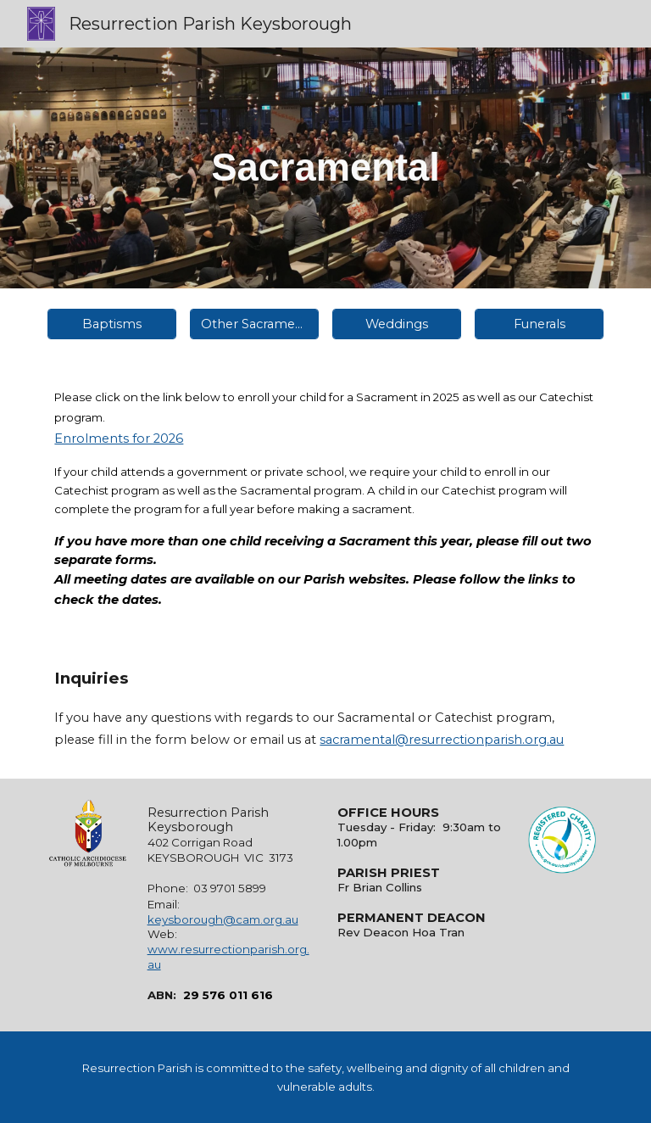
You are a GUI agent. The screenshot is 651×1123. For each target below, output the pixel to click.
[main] (325, 168)
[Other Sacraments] (254, 324)
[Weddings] (396, 324)
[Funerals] (539, 324)
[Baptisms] (111, 324)
